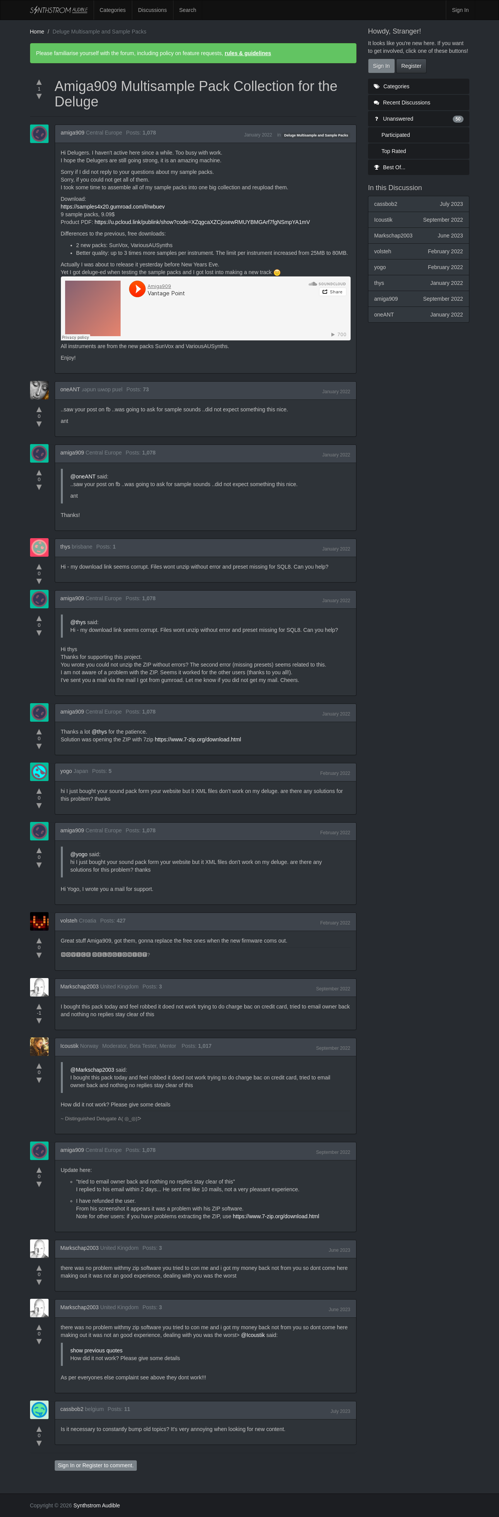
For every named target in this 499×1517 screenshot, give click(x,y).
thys (65, 547)
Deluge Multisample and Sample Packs (316, 135)
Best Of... (389, 167)
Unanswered (419, 119)
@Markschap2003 (92, 1070)
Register (92, 1465)
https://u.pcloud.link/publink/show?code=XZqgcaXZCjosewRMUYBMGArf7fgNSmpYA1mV (202, 222)
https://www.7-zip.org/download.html (198, 739)
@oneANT (83, 476)
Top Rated (393, 151)
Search (187, 10)
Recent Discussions (402, 102)
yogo (66, 771)
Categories (113, 10)
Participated (395, 135)
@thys (78, 622)
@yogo (79, 854)
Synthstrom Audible (59, 10)
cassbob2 (72, 1409)
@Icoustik (253, 1335)
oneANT (70, 389)
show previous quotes (97, 1350)
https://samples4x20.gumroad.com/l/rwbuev (113, 207)
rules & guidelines (248, 53)
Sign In (460, 10)
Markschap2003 (79, 986)
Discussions (152, 10)
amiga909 (73, 133)
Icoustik (69, 1046)
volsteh (68, 921)
